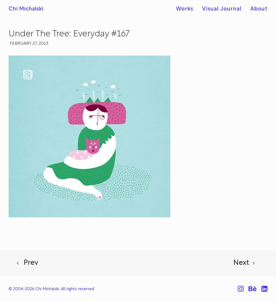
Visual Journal (222, 9)
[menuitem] (186, 9)
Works (184, 9)
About (258, 9)
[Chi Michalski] (26, 9)
